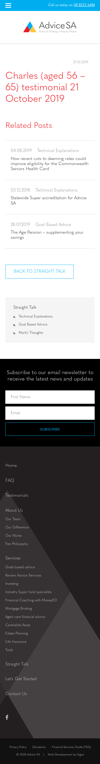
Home (11, 466)
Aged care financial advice (25, 617)
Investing (11, 584)
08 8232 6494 (84, 5)
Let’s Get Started (21, 679)
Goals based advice (20, 567)
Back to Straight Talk (39, 271)
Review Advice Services (23, 575)
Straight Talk (17, 664)
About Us (14, 510)
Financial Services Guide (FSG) (71, 747)
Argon (80, 754)
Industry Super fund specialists (28, 592)
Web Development (60, 754)
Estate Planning (16, 633)
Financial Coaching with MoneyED (31, 600)
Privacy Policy (18, 747)
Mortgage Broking (18, 608)
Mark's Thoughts (31, 333)
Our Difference (17, 527)
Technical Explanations (36, 316)
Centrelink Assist (17, 625)
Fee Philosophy (16, 544)
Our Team (13, 519)
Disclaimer (39, 747)
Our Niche (13, 536)
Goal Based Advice (33, 324)
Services (13, 558)
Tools (9, 650)
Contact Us (16, 694)
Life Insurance (15, 642)
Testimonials (16, 495)
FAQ (9, 481)
